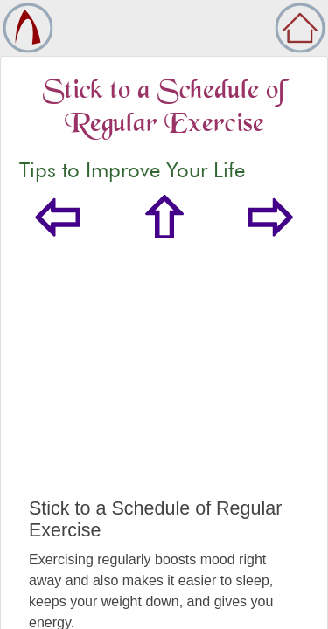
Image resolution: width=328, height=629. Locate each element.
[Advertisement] (164, 385)
